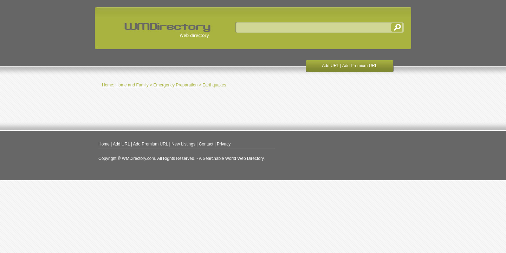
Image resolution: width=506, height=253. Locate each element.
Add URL (330, 65)
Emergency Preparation (175, 85)
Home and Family (132, 85)
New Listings (183, 144)
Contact (206, 144)
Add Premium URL (359, 65)
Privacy (224, 144)
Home (107, 85)
